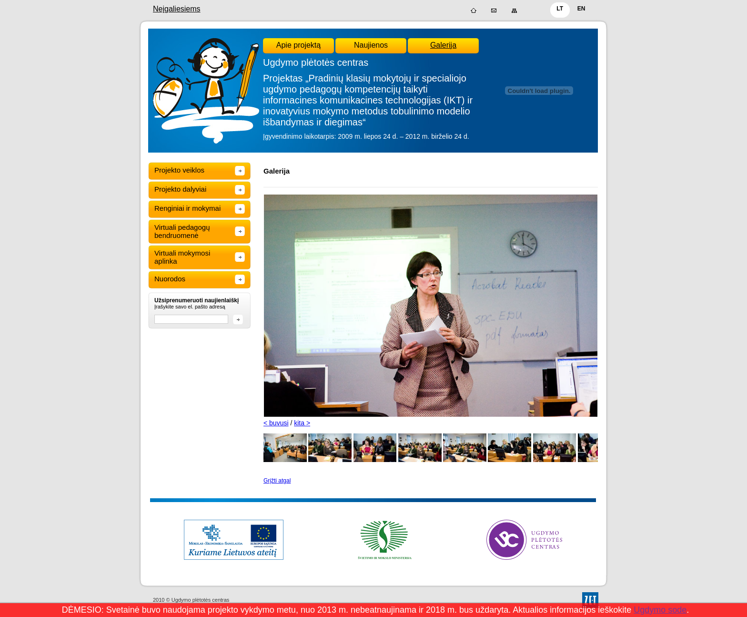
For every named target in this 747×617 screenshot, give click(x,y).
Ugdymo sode (660, 610)
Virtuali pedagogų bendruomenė (182, 231)
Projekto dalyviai (180, 189)
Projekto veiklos (179, 170)
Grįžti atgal (277, 480)
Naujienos (371, 45)
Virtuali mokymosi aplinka (182, 257)
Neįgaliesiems (177, 9)
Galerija (443, 45)
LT (559, 8)
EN (581, 8)
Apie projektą (298, 45)
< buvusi (276, 423)
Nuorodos (169, 279)
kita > (302, 423)
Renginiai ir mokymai (187, 208)
